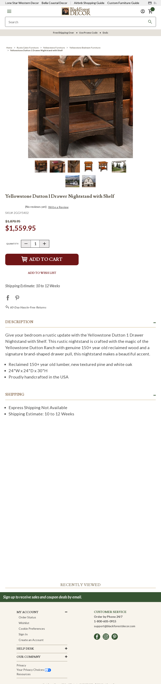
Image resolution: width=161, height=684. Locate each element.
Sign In (23, 634)
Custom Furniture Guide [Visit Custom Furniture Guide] (123, 3)
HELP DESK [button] (25, 649)
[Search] (150, 22)
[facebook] (97, 636)
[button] (9, 11)
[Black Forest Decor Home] (76, 11)
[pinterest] (115, 636)
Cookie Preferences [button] (32, 628)
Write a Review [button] (58, 207)
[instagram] (106, 636)
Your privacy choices (34, 669)
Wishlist (24, 623)
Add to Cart (41, 259)
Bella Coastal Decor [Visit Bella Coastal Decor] (54, 3)
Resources (24, 674)
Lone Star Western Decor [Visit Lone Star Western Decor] (22, 3)
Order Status (27, 617)
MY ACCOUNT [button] (27, 612)
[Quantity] (35, 243)
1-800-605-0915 (105, 621)
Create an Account (31, 640)
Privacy (21, 665)
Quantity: (12, 244)
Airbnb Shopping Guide (89, 3)
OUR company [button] (28, 657)
